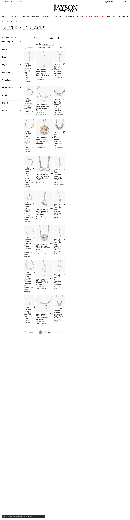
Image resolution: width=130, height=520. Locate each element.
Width (5, 110)
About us (47, 16)
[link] (18, 2)
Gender (5, 95)
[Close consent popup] (43, 516)
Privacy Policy (30, 516)
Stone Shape (7, 87)
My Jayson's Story (74, 16)
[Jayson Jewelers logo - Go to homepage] (65, 9)
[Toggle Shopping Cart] (123, 16)
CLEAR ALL (18, 37)
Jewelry (24, 16)
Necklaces (11, 22)
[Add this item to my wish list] (56, 86)
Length (5, 103)
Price (4, 49)
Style (4, 64)
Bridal (5, 16)
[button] (7, 2)
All (80, 422)
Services (58, 16)
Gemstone (6, 80)
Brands (14, 16)
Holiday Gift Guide (95, 16)
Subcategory (7, 42)
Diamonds (36, 16)
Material (6, 72)
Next (124, 48)
